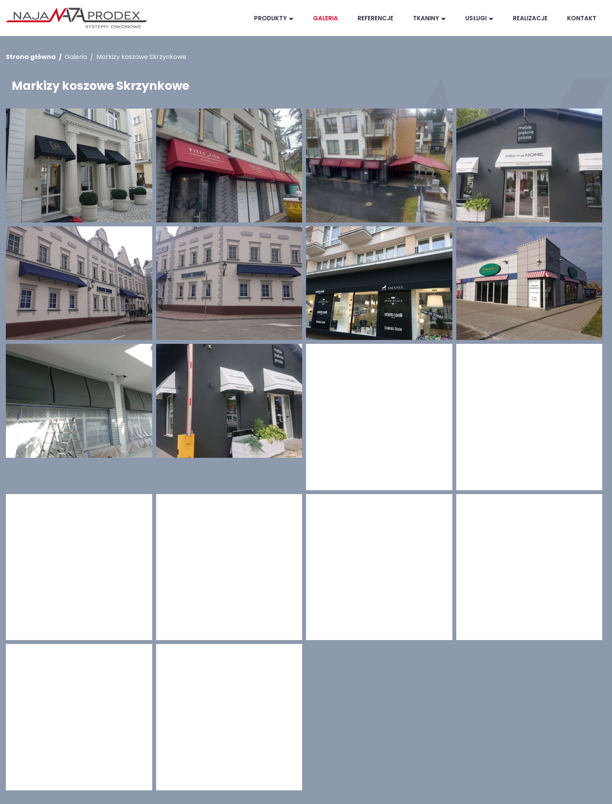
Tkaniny (426, 18)
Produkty (270, 18)
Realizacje (530, 18)
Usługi (476, 18)
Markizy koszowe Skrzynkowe (141, 56)
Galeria (325, 18)
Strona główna (31, 56)
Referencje (375, 18)
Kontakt (581, 18)
